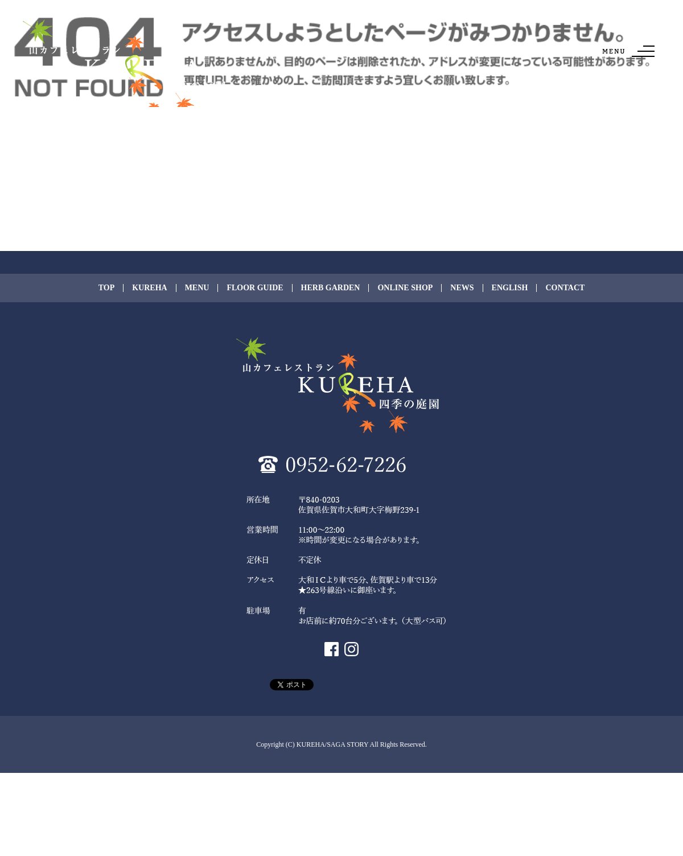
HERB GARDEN (330, 288)
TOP (106, 288)
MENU (197, 288)
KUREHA (149, 288)
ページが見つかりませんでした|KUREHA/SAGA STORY (74, 5)
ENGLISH (510, 288)
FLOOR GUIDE (255, 288)
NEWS (462, 288)
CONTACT (565, 288)
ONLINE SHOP (405, 288)
